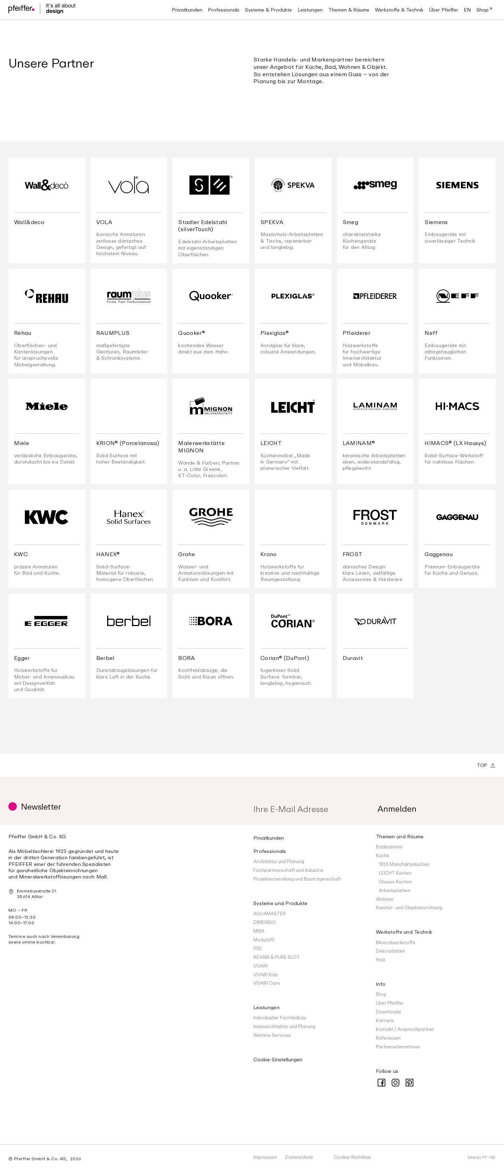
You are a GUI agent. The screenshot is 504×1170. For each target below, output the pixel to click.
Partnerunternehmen (398, 1046)
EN (467, 10)
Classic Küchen (395, 881)
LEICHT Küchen (395, 873)
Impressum (265, 1157)
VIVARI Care (266, 983)
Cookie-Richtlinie (352, 1157)
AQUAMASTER (269, 913)
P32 (257, 948)
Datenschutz (299, 1157)
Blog (381, 994)
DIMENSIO (264, 922)
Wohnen (384, 899)
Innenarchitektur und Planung (284, 1026)
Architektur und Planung (278, 861)
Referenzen (388, 1038)
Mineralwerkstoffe (395, 942)
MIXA (258, 931)
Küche (382, 855)
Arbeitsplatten (394, 890)
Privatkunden (268, 838)
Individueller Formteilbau (279, 1017)
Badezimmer (389, 846)
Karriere (385, 1020)
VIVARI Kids (265, 974)
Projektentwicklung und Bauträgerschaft (297, 879)
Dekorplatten (390, 951)
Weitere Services (272, 1035)
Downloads (388, 1011)
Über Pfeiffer (390, 1003)
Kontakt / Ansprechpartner (405, 1029)
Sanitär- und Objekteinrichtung (409, 907)
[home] (42, 9)
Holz (380, 959)
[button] (223, 9)
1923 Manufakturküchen (404, 864)
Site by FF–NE (482, 1157)
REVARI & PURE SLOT (276, 957)
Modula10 (264, 939)
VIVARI (260, 966)
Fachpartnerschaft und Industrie (288, 870)
